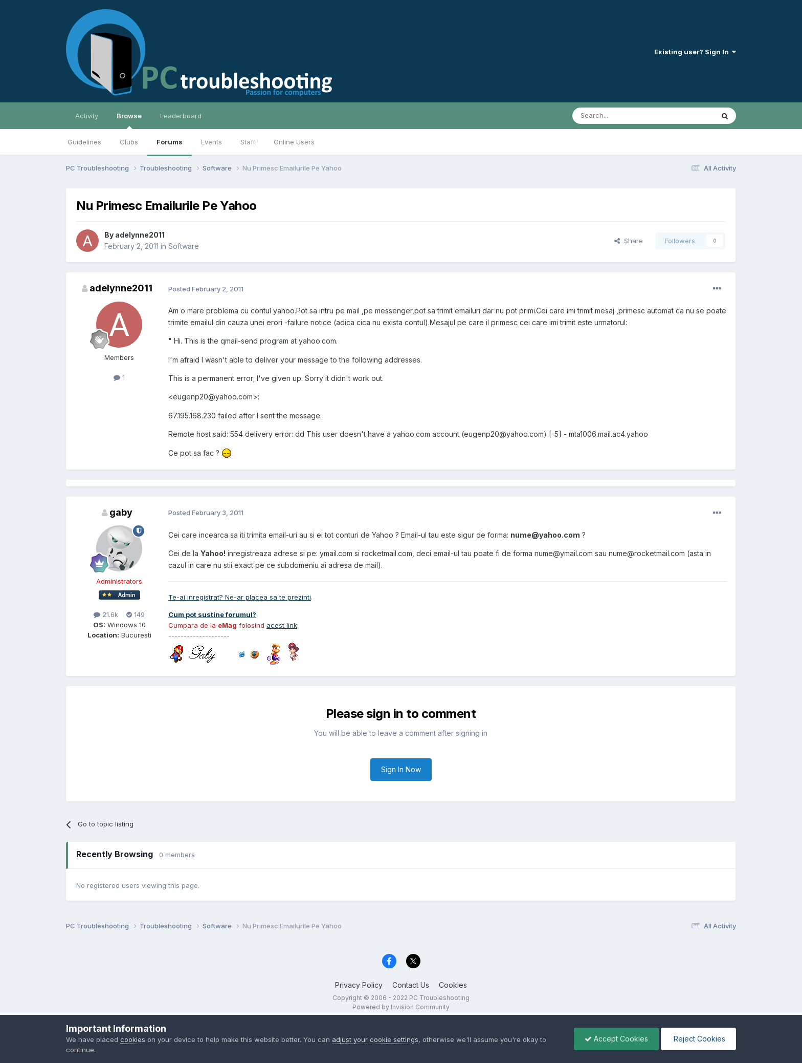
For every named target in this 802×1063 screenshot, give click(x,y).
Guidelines (84, 142)
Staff (247, 142)
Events (211, 142)
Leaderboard (181, 116)
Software (183, 246)
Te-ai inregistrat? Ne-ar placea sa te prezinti (239, 597)
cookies (132, 1039)
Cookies (453, 985)
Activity (86, 116)
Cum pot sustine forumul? (212, 614)
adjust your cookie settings (375, 1039)
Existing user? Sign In (695, 52)
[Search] (616, 116)
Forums (170, 142)
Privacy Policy (359, 985)
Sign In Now (401, 769)
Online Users (294, 142)
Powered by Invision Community (401, 1007)
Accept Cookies (616, 1038)
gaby (120, 512)
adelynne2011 (140, 234)
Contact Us (410, 985)
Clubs (129, 142)
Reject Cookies (698, 1038)
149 (135, 614)
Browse (129, 120)
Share (628, 241)
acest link (281, 625)
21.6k (106, 614)
